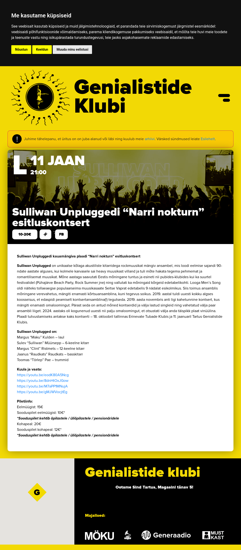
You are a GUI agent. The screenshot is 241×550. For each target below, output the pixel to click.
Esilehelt (208, 139)
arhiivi (150, 139)
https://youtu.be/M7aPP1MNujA (42, 386)
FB (61, 234)
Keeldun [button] (42, 49)
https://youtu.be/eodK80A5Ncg (43, 375)
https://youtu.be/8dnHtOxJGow (42, 380)
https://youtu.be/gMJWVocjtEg (42, 392)
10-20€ (24, 234)
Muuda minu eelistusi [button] (72, 49)
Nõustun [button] (21, 49)
